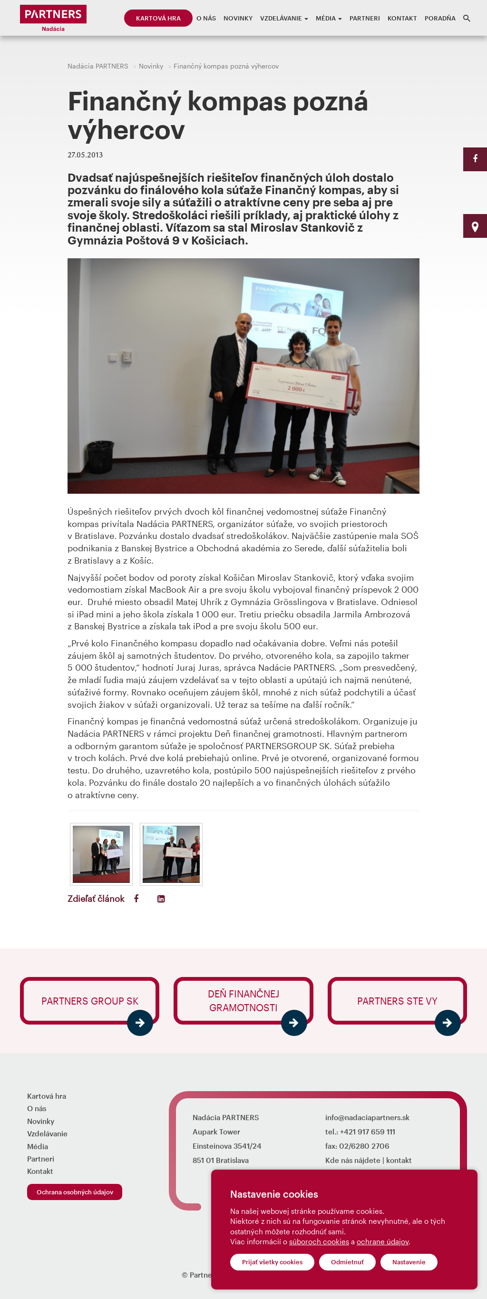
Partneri (365, 18)
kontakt (399, 1160)
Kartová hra (158, 18)
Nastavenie (409, 1262)
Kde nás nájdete (352, 1160)
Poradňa (440, 18)
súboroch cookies (319, 1241)
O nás (206, 18)
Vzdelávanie (284, 18)
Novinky (238, 18)
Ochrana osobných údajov (75, 1192)
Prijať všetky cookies (272, 1262)
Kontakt (402, 18)
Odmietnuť (347, 1262)
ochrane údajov (383, 1241)
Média (329, 18)
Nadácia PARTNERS (98, 66)
